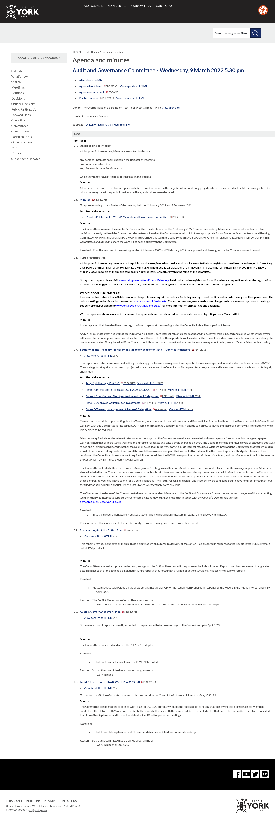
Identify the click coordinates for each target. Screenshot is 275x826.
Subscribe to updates (25, 159)
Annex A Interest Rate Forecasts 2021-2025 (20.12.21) (126, 389)
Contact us (164, 5)
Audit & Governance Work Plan (108, 611)
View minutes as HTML (130, 98)
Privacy (50, 801)
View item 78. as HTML (101, 536)
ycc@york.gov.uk (37, 810)
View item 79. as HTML (101, 617)
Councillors (19, 120)
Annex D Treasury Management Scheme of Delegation (126, 409)
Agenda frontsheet (98, 86)
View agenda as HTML (133, 86)
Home (94, 52)
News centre (117, 5)
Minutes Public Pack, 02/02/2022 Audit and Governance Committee (135, 216)
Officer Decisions (23, 104)
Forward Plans (21, 115)
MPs (14, 148)
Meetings (18, 87)
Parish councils (21, 137)
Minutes (93, 199)
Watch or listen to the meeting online (108, 124)
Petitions (17, 93)
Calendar (17, 71)
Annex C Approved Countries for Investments (121, 402)
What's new (19, 76)
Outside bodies (21, 142)
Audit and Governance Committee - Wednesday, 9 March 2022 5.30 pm (158, 70)
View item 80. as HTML (101, 688)
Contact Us (67, 801)
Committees (19, 126)
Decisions (18, 98)
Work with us (141, 5)
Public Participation (24, 109)
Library (16, 153)
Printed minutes (96, 98)
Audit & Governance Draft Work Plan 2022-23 (118, 682)
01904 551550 (16, 810)
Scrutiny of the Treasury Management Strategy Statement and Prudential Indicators (143, 349)
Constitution (20, 131)
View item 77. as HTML (101, 355)
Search (16, 82)
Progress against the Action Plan (109, 530)
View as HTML (150, 383)
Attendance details (90, 80)
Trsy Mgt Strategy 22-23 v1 (110, 383)
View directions (171, 107)
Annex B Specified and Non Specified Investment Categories (130, 396)
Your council (93, 5)
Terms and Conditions (23, 801)
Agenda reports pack (98, 92)
